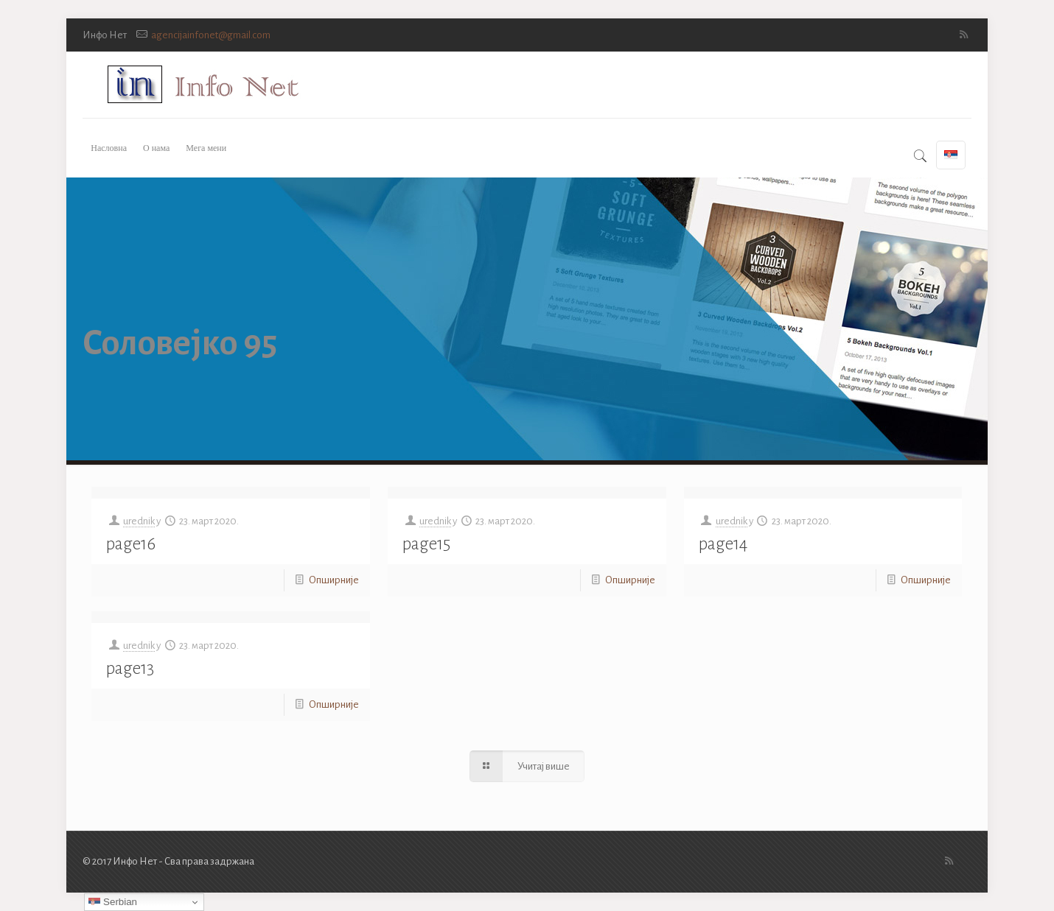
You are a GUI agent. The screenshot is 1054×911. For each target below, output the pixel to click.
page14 (723, 544)
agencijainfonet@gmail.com (211, 35)
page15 (426, 544)
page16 (131, 544)
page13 (130, 668)
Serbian (112, 902)
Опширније (334, 579)
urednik (139, 521)
